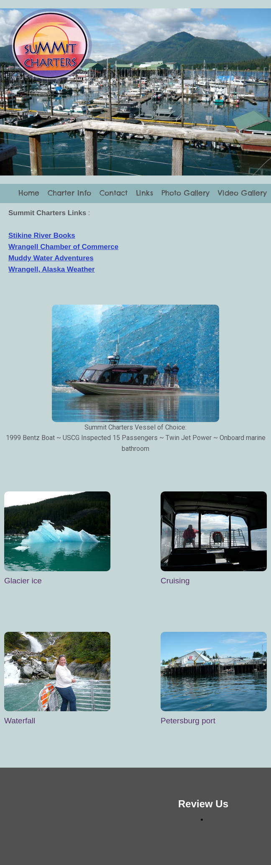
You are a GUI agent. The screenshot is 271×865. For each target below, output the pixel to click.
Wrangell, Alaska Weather (51, 269)
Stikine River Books (41, 235)
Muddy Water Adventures (51, 258)
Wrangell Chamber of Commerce (63, 247)
